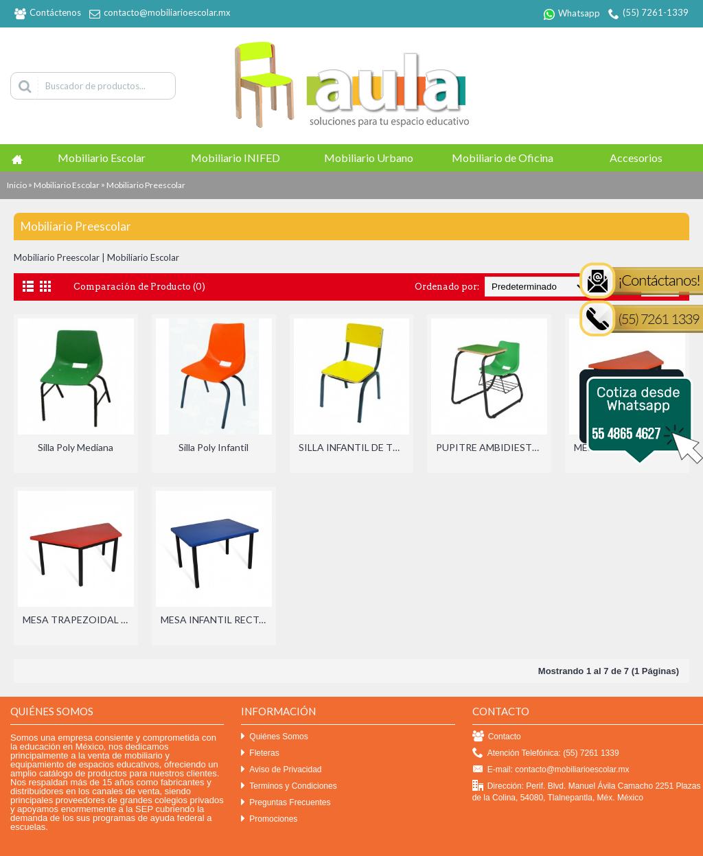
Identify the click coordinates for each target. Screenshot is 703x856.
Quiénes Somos (274, 737)
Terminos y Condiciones (288, 786)
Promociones (269, 819)
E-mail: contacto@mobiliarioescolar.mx (551, 770)
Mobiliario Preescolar (145, 185)
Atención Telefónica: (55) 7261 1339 (545, 753)
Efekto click (22, 850)
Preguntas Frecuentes (285, 803)
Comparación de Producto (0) (139, 286)
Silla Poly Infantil (213, 447)
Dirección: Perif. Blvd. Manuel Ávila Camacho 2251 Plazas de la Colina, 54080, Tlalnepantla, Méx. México (586, 791)
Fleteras (260, 753)
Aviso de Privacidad (281, 770)
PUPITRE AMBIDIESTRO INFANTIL (491, 447)
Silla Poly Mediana (75, 447)
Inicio (17, 185)
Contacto (496, 737)
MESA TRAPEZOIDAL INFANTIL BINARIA (78, 619)
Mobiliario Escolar (67, 185)
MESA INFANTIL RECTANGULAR (216, 619)
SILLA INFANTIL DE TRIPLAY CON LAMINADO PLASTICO (354, 447)
